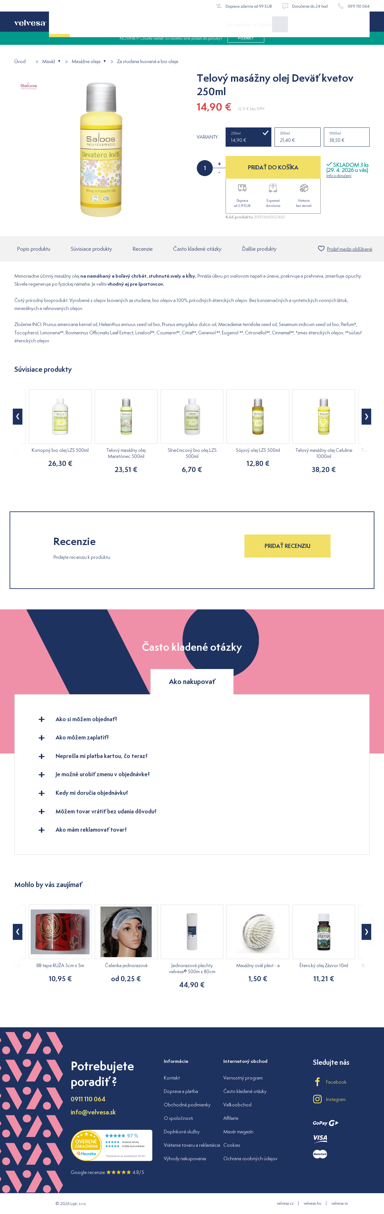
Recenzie (142, 249)
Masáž (48, 61)
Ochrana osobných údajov (250, 1158)
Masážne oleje (86, 61)
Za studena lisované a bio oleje (147, 61)
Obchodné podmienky (187, 1105)
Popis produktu (33, 249)
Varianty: (208, 137)
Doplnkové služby (182, 1131)
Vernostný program (243, 1078)
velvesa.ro (340, 1203)
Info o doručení (338, 175)
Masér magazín (238, 1131)
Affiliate (230, 1118)
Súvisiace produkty (91, 249)
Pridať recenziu (287, 546)
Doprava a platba (181, 1091)
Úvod (20, 61)
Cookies (231, 1145)
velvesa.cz (285, 1203)
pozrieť (246, 45)
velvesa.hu (312, 1203)
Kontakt (172, 1078)
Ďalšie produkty (259, 249)
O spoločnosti (178, 1118)
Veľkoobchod (237, 1105)
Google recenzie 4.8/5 (107, 1172)
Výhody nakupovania (185, 1158)
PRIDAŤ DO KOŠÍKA (273, 167)
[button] (18, 417)
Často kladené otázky (197, 249)
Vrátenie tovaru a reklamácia (192, 1145)
